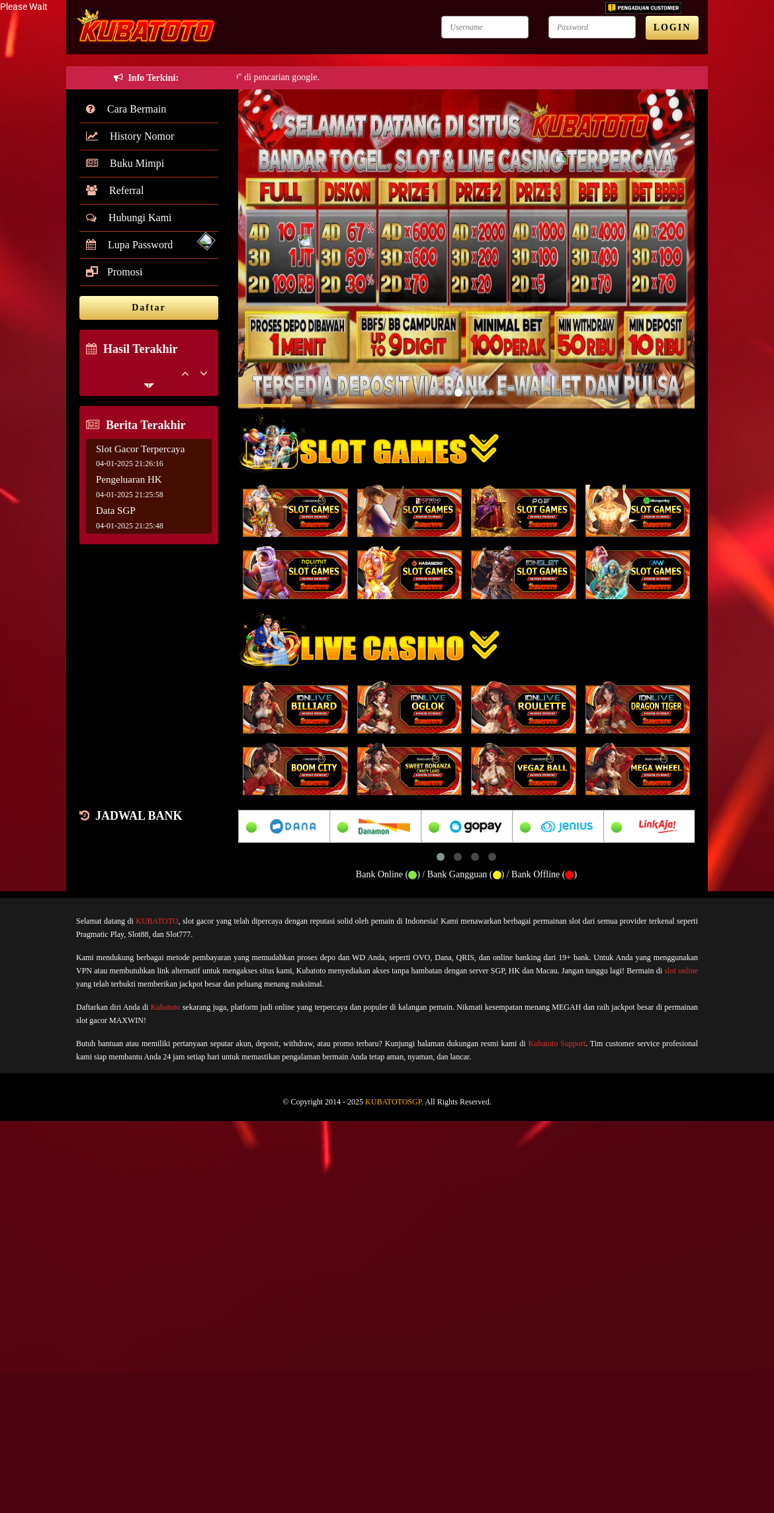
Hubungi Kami (129, 217)
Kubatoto (166, 1007)
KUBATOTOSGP (393, 1101)
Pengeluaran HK (129, 479)
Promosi (114, 271)
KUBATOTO (157, 921)
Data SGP (116, 510)
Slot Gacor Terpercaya (140, 449)
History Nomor (130, 136)
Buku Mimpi (125, 163)
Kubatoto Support (557, 1043)
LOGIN (672, 27)
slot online (681, 970)
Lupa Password (129, 244)
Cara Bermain (126, 109)
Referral (115, 190)
